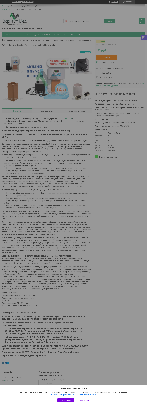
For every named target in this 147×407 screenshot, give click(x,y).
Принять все (66, 400)
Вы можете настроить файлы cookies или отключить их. (72, 395)
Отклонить (84, 400)
